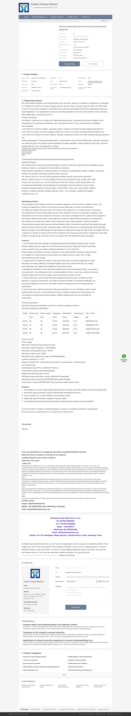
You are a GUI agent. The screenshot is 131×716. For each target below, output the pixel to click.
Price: (60, 47)
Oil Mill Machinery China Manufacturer (34, 709)
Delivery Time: (62, 52)
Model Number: (63, 36)
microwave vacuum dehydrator (37, 21)
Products (26, 21)
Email (56, 568)
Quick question (60, 581)
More (64, 675)
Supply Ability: (62, 58)
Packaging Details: (63, 50)
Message (57, 586)
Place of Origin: (63, 39)
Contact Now (69, 64)
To (56, 572)
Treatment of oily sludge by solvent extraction (44, 632)
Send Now (75, 607)
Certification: (62, 42)
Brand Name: (62, 33)
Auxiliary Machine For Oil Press (91, 709)
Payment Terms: (63, 55)
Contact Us (85, 17)
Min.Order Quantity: (64, 44)
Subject (57, 577)
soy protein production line (71, 709)
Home (26, 17)
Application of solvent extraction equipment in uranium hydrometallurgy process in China (59, 640)
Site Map (25, 714)
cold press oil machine (54, 709)
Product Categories (39, 17)
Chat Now (93, 64)
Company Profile (57, 17)
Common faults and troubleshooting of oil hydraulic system (50, 625)
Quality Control (73, 17)
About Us (11, 714)
